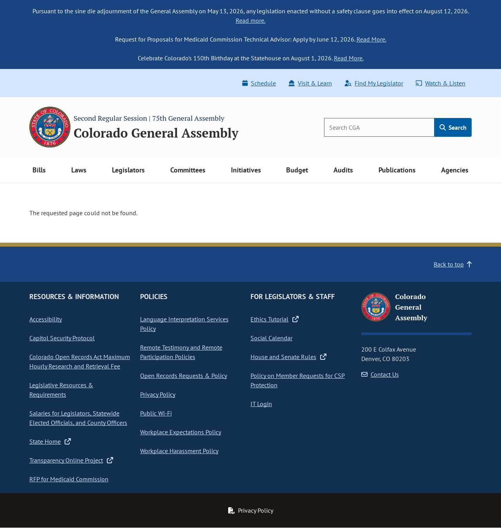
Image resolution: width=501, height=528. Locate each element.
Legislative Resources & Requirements (61, 389)
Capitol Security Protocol (62, 338)
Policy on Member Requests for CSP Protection (297, 380)
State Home (50, 441)
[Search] (379, 127)
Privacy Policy (157, 394)
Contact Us (380, 374)
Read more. (250, 20)
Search (453, 127)
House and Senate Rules (288, 357)
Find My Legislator (373, 83)
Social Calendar (271, 338)
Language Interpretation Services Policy (184, 323)
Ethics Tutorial (274, 319)
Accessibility (45, 319)
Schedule (259, 83)
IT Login (261, 404)
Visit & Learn (310, 83)
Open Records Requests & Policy (183, 375)
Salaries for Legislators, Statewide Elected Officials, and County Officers (78, 417)
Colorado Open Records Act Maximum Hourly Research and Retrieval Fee (79, 361)
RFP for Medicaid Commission (68, 479)
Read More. (371, 39)
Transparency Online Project (71, 460)
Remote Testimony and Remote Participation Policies (181, 352)
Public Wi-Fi (156, 413)
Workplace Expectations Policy (180, 432)
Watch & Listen (440, 83)
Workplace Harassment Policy (179, 451)
